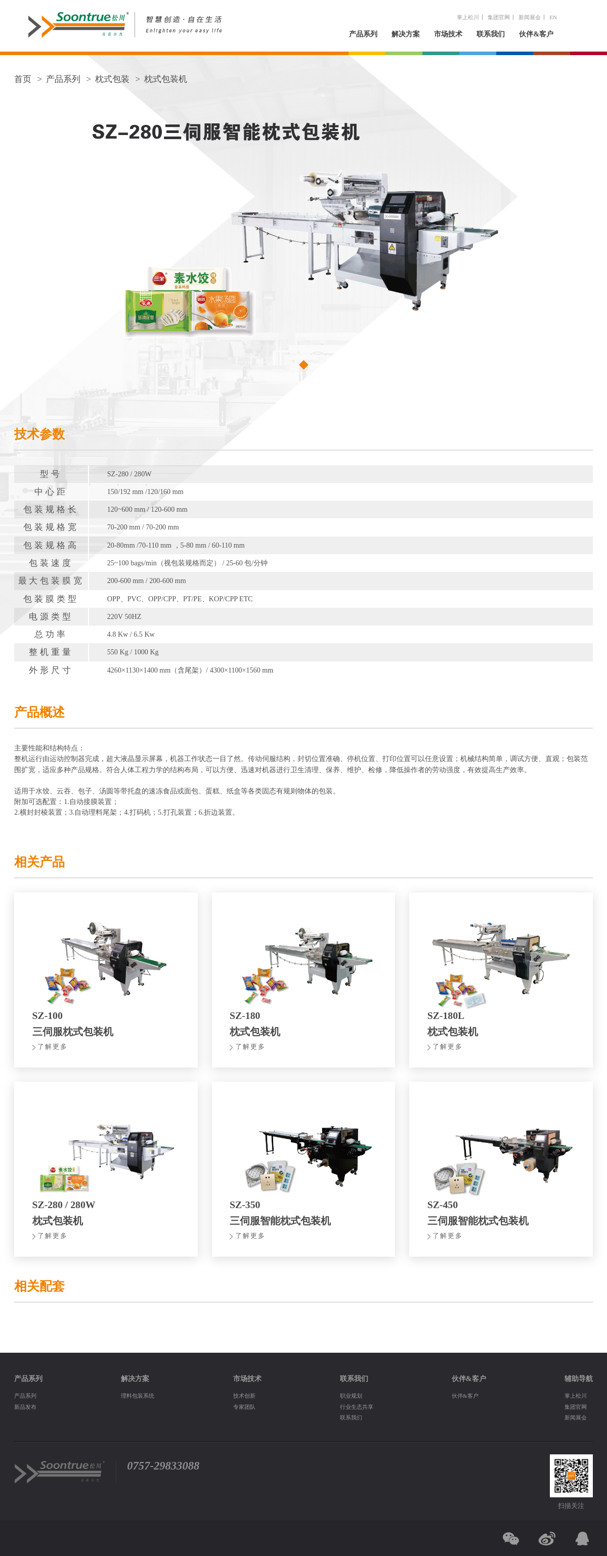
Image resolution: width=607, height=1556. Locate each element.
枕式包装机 (165, 79)
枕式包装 (112, 79)
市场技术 (448, 34)
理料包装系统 (137, 1396)
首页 (22, 79)
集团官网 (499, 17)
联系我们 (490, 34)
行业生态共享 (356, 1407)
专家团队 (244, 1407)
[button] (303, 365)
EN (553, 17)
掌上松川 (468, 17)
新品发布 (25, 1407)
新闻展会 (529, 17)
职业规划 (351, 1396)
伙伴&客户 (536, 34)
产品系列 (363, 34)
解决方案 (406, 34)
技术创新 (244, 1396)
